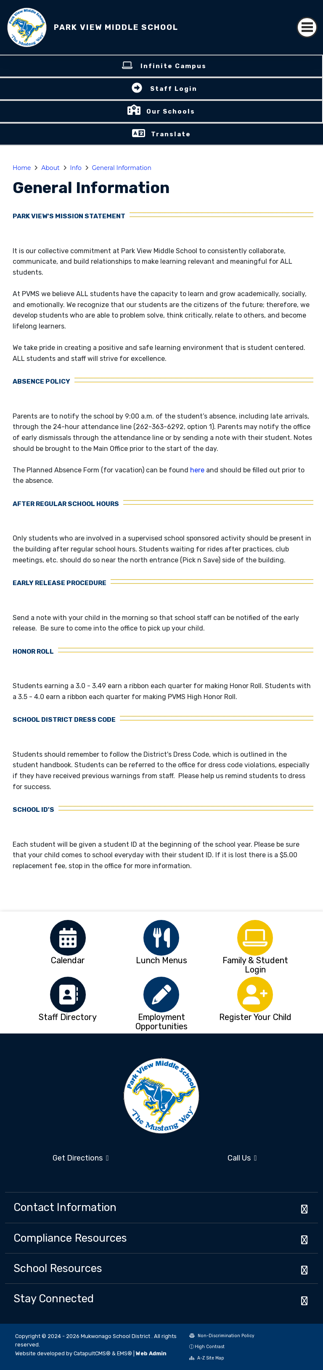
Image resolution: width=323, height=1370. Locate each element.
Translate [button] (171, 134)
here (198, 470)
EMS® (124, 1353)
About (50, 168)
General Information (121, 168)
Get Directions (81, 1158)
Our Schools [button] (170, 111)
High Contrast (210, 1346)
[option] (68, 938)
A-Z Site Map (206, 1358)
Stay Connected (53, 1298)
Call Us (242, 1158)
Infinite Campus (173, 66)
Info (76, 168)
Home (22, 168)
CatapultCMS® (92, 1353)
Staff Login (173, 89)
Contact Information (64, 1207)
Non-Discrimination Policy (221, 1335)
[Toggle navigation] (307, 27)
